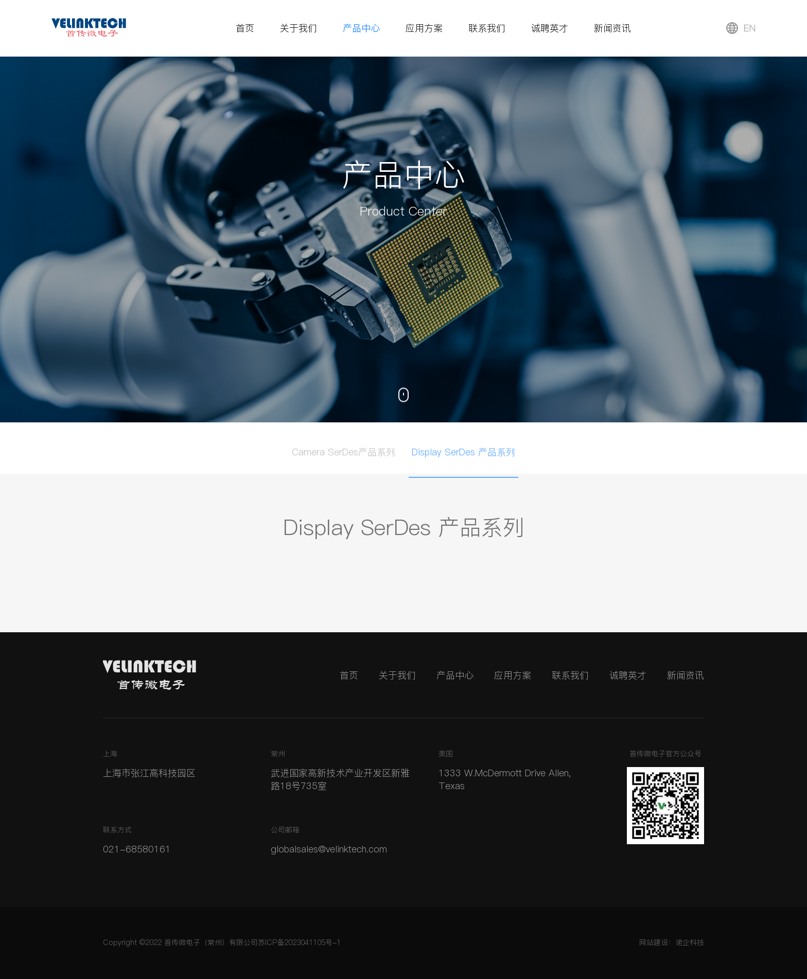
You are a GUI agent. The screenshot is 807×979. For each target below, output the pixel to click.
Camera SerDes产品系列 (343, 454)
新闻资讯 (612, 28)
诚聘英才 (549, 28)
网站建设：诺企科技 (671, 942)
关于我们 (298, 28)
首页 (245, 28)
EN (741, 28)
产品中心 (361, 28)
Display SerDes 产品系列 (463, 454)
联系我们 (486, 28)
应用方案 (424, 28)
